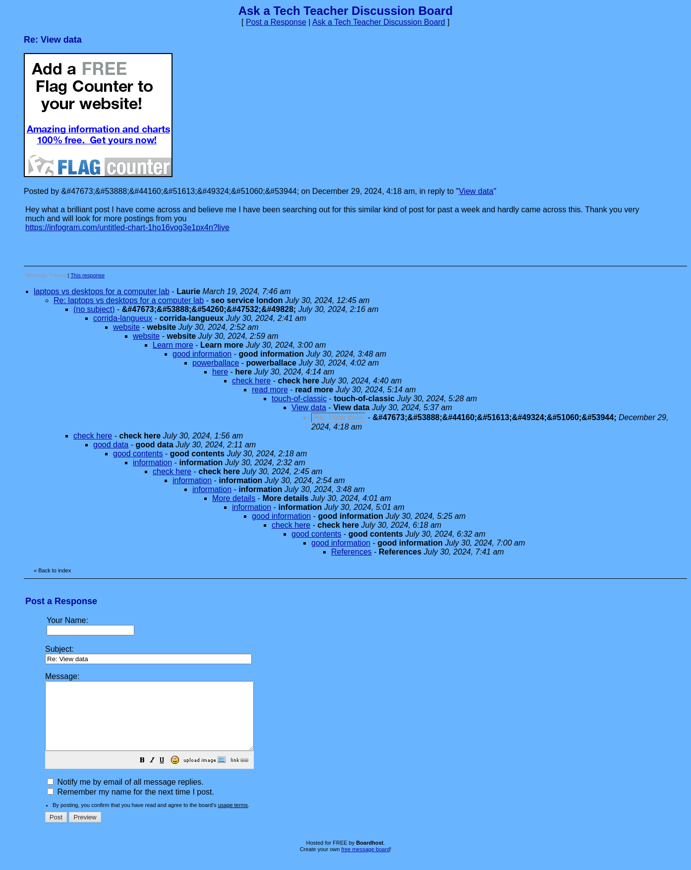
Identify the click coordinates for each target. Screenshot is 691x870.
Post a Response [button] (276, 22)
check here (251, 380)
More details (233, 498)
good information (202, 354)
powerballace (215, 363)
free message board (365, 863)
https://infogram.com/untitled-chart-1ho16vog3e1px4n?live (127, 227)
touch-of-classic (299, 398)
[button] (167, 774)
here (220, 372)
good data (110, 444)
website (126, 327)
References (351, 552)
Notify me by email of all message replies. (125, 795)
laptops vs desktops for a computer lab (102, 291)
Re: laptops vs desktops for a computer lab (129, 300)
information (152, 462)
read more (270, 389)
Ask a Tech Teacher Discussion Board (378, 22)
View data (476, 191)
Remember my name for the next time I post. (130, 805)
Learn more (173, 345)
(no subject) (94, 309)
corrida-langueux (122, 318)
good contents (138, 453)
